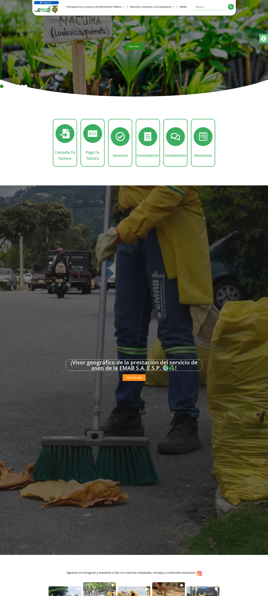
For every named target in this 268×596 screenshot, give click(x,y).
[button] (263, 38)
